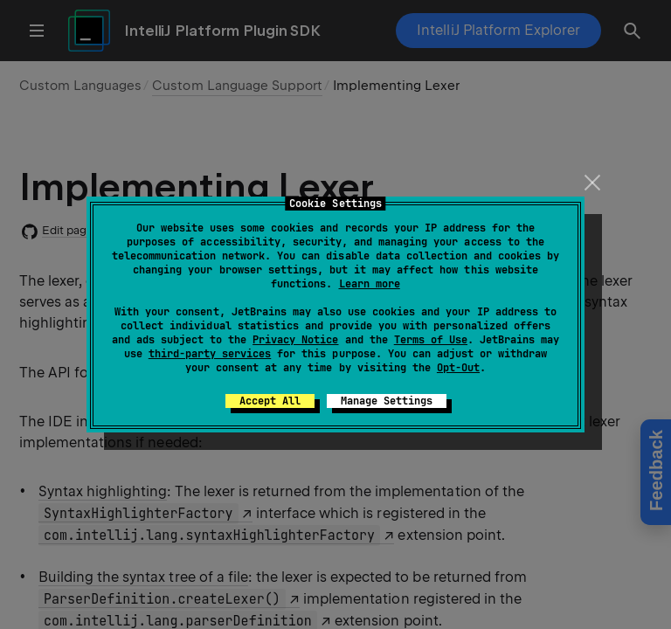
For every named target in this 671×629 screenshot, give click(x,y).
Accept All (270, 401)
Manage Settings (386, 401)
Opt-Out (458, 368)
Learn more (369, 284)
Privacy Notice (295, 340)
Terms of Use (430, 340)
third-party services (210, 354)
